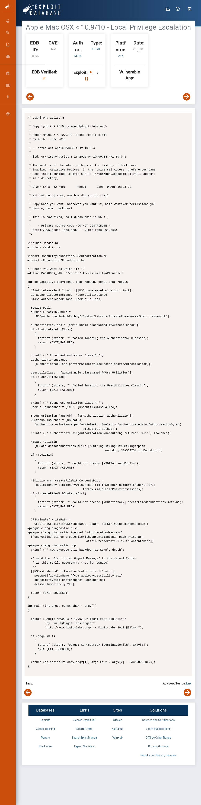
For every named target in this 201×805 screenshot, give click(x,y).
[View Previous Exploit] (30, 97)
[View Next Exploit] (186, 97)
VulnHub (117, 737)
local (96, 49)
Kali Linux (117, 728)
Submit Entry (84, 728)
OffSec (117, 720)
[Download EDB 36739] (91, 72)
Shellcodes (45, 746)
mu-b (77, 55)
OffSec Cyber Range (158, 737)
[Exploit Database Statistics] (167, 9)
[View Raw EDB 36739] (87, 78)
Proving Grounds (158, 746)
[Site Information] (178, 9)
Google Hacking (45, 728)
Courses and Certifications (158, 720)
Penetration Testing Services (158, 755)
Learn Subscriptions (158, 728)
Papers (45, 737)
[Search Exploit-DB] (189, 9)
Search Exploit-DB (84, 720)
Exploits (45, 720)
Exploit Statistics (84, 746)
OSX (120, 55)
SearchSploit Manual (84, 737)
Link (188, 683)
